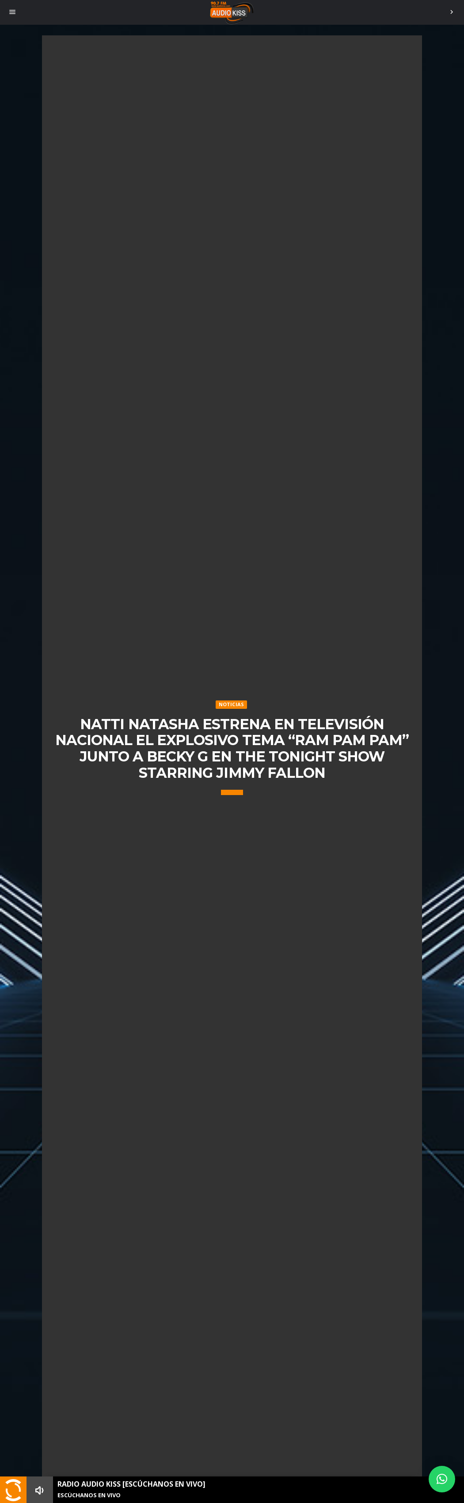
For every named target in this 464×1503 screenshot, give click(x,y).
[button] (442, 1479)
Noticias (231, 704)
